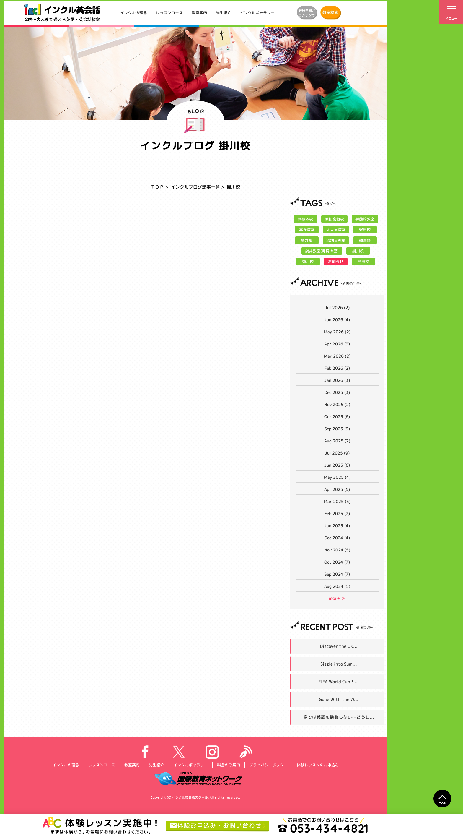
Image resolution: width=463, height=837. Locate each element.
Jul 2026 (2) (337, 307)
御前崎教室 (364, 219)
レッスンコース (169, 12)
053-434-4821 (323, 828)
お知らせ (335, 261)
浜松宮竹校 (334, 219)
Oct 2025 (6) (337, 416)
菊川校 (308, 261)
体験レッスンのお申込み (317, 765)
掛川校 (358, 251)
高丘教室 (306, 229)
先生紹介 (223, 12)
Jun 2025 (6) (337, 465)
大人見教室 (335, 229)
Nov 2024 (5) (337, 550)
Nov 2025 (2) (337, 404)
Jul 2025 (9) (337, 453)
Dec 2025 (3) (337, 392)
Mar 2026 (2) (337, 356)
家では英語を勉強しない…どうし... (338, 717)
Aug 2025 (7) (337, 441)
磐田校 (365, 229)
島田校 (363, 261)
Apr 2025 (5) (337, 489)
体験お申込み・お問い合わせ (216, 825)
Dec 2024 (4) (337, 538)
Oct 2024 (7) (337, 562)
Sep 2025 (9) (337, 429)
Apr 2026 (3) (337, 344)
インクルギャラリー (257, 12)
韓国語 (365, 240)
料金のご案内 (228, 765)
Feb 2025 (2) (337, 513)
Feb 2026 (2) (337, 368)
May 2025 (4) (337, 477)
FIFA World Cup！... (338, 682)
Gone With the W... (338, 699)
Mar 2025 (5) (337, 501)
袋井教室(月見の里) (322, 251)
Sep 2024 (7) (337, 574)
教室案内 (199, 12)
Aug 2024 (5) (337, 586)
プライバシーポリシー (268, 765)
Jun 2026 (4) (337, 319)
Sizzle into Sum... (338, 664)
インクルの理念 (133, 12)
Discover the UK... (339, 646)
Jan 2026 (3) (337, 380)
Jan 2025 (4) (337, 525)
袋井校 (306, 240)
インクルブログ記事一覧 (195, 187)
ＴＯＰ (157, 187)
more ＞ (337, 598)
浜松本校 (305, 219)
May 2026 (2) (337, 332)
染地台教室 (335, 240)
